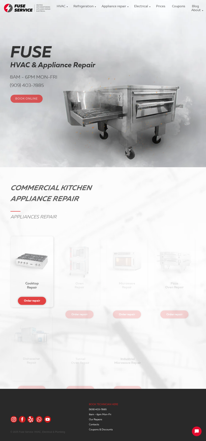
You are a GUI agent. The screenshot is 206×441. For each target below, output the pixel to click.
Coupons (178, 6)
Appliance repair (114, 6)
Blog (195, 6)
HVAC (61, 6)
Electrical (141, 6)
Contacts (94, 424)
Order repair (32, 309)
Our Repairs (95, 419)
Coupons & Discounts (101, 429)
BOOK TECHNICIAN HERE (103, 404)
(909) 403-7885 (26, 85)
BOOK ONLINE (26, 98)
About (196, 10)
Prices (160, 6)
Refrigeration (83, 6)
